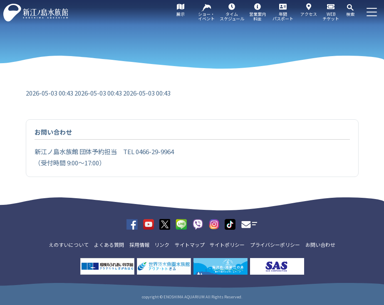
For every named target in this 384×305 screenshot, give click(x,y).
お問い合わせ (320, 244)
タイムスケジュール (232, 16)
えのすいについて (69, 244)
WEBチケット (330, 16)
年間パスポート (283, 16)
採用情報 (139, 244)
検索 (350, 14)
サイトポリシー (227, 244)
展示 (180, 14)
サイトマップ (190, 244)
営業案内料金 (257, 16)
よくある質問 (109, 244)
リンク (161, 244)
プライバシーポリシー (275, 244)
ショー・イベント (206, 16)
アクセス (308, 14)
